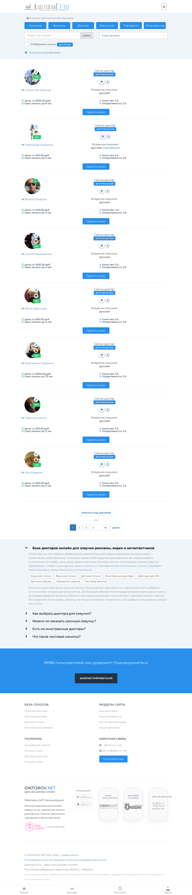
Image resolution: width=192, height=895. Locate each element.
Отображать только (51, 45)
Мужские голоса (40, 575)
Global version (70, 855)
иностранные (111, 147)
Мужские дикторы (35, 711)
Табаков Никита (34, 417)
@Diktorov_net (110, 745)
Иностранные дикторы (119, 575)
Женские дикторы (35, 716)
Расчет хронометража (113, 722)
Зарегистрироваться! (96, 678)
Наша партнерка (109, 727)
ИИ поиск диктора (36, 756)
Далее (116, 527)
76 (105, 527)
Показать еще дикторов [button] (96, 513)
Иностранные (155, 25)
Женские (59, 25)
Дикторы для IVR (148, 575)
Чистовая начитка (96, 581)
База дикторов (108, 711)
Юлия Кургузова (34, 308)
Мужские (35, 25)
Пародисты (130, 25)
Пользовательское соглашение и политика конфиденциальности (65, 860)
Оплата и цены (33, 750)
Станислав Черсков (36, 90)
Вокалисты (107, 25)
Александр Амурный (37, 144)
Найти (87, 35)
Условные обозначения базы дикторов (50, 18)
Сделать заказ (96, 112)
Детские (83, 25)
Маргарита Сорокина (37, 363)
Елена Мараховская (36, 253)
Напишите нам (113, 759)
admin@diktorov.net (113, 750)
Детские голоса (90, 575)
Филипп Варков (34, 199)
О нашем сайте (33, 761)
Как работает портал (37, 745)
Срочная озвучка (40, 581)
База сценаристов (110, 716)
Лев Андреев (31, 472)
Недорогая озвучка (68, 581)
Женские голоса (66, 575)
